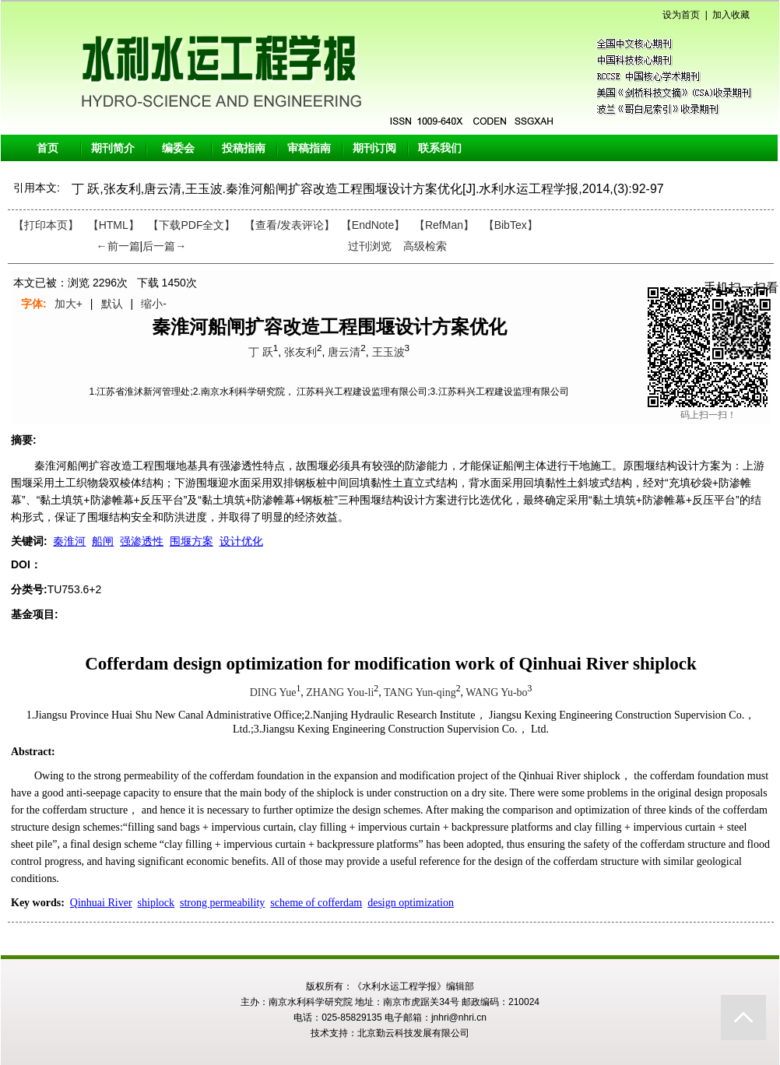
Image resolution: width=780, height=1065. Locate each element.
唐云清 (344, 352)
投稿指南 (243, 148)
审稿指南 (309, 148)
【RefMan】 (444, 225)
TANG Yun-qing (420, 692)
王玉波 (388, 352)
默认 (112, 303)
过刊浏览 (370, 246)
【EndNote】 (373, 225)
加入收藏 (731, 14)
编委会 (178, 148)
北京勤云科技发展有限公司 (413, 1033)
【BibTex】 (510, 225)
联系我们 (440, 148)
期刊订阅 (374, 148)
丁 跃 (260, 352)
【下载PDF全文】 (191, 225)
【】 (289, 225)
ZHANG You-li (340, 692)
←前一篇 (118, 246)
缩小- (154, 303)
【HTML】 (113, 225)
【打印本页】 (46, 225)
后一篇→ (164, 246)
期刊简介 (113, 148)
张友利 (300, 352)
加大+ (68, 303)
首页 (47, 148)
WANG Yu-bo (496, 692)
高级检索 (425, 246)
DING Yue (273, 692)
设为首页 (681, 14)
